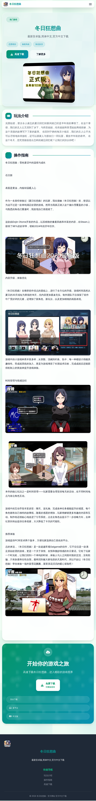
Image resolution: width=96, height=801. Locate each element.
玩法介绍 (48, 775)
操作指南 (48, 780)
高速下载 (48, 784)
